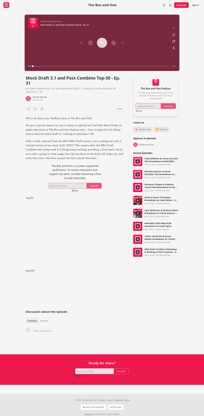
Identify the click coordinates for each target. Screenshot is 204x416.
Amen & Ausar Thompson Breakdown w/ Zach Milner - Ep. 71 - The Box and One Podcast (160, 199)
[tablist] (38, 321)
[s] (137, 161)
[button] (81, 43)
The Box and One (39, 97)
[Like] (28, 109)
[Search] (164, 5)
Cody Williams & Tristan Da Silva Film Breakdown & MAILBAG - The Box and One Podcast (161, 160)
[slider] (101, 66)
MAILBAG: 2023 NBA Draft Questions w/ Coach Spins (158, 224)
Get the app (115, 407)
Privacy (102, 400)
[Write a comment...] (78, 335)
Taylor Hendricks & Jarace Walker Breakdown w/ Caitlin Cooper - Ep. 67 (159, 237)
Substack (88, 414)
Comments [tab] (32, 321)
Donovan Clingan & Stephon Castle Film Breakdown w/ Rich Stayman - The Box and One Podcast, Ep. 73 (160, 186)
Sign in (195, 5)
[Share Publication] (170, 5)
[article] (155, 161)
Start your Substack (93, 407)
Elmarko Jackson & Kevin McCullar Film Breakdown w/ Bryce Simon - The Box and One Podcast (160, 173)
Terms (110, 400)
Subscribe (181, 5)
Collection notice (122, 400)
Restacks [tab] (44, 321)
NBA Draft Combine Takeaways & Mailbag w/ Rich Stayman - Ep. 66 (161, 250)
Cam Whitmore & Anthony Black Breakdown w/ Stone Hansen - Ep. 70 (161, 211)
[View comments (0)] (174, 34)
